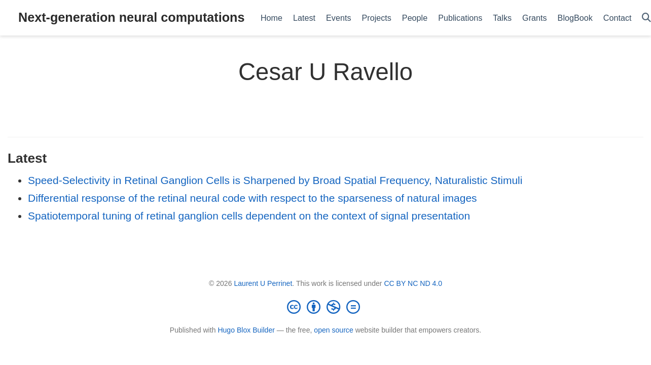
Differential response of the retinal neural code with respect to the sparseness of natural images (252, 198)
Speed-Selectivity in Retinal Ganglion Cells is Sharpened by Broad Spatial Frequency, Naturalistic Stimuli (275, 180)
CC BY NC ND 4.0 (413, 283)
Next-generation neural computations (131, 17)
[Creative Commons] (325, 306)
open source (333, 330)
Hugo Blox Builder (246, 330)
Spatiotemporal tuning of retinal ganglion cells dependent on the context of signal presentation (249, 216)
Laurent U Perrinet (263, 283)
